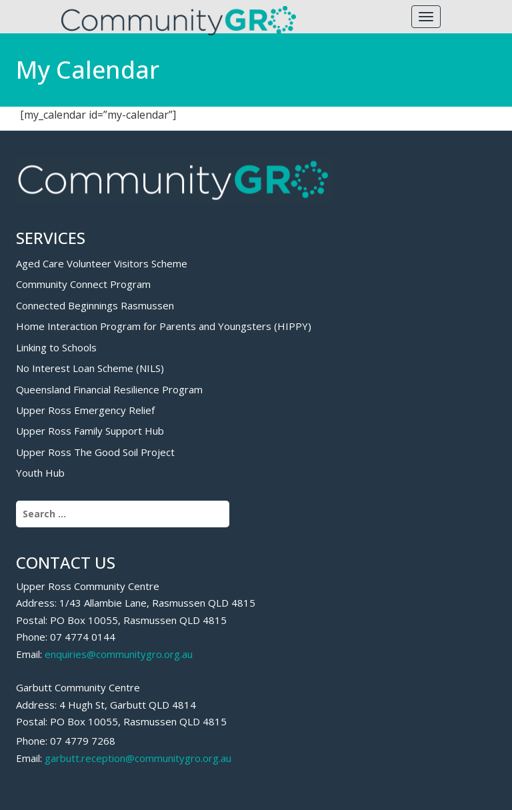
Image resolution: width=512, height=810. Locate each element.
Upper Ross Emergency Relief (85, 410)
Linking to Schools (56, 347)
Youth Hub (40, 472)
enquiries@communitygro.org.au (119, 654)
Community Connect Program (83, 284)
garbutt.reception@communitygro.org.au (138, 758)
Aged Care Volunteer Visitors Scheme (101, 263)
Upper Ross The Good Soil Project (95, 452)
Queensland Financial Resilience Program (109, 389)
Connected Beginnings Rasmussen (95, 305)
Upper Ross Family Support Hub (90, 430)
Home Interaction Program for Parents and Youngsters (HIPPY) (163, 326)
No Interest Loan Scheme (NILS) (90, 368)
